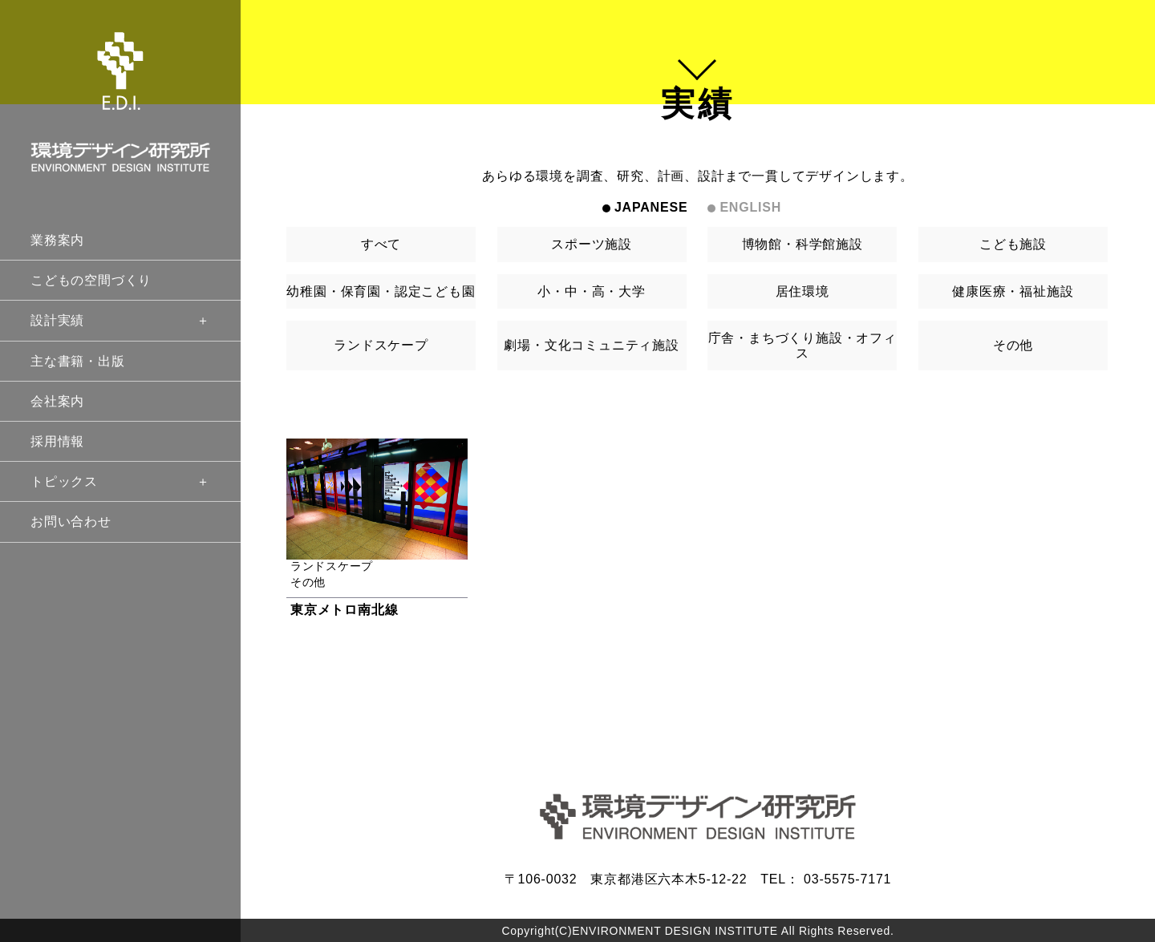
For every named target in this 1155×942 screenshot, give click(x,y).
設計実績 (120, 320)
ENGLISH (750, 207)
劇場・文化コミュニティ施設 (591, 345)
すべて (381, 244)
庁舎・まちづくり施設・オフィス (802, 345)
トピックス (120, 481)
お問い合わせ (70, 521)
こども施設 (1013, 244)
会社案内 (57, 401)
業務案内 (57, 240)
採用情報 (57, 441)
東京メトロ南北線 (344, 610)
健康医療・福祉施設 (1012, 291)
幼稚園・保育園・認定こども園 (380, 291)
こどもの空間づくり (91, 280)
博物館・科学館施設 (802, 244)
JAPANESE (650, 207)
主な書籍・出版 (77, 361)
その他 (1013, 345)
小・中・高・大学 (591, 291)
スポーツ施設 (591, 244)
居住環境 (802, 291)
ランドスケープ (381, 345)
